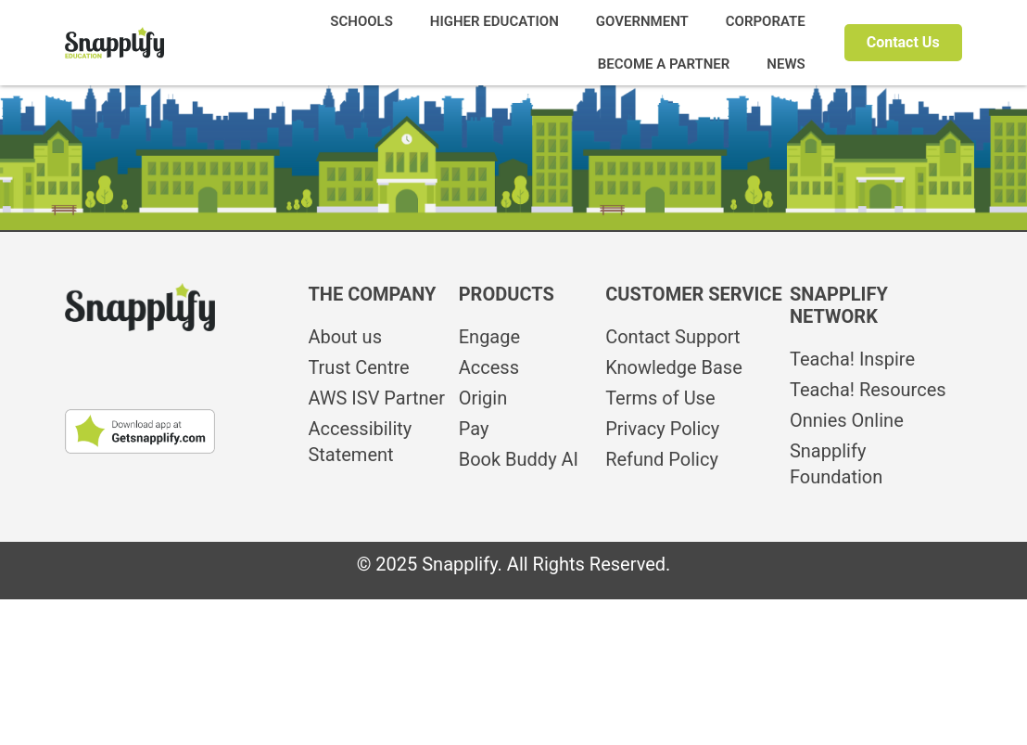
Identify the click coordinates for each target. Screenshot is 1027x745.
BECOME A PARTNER (664, 64)
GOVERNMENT (642, 21)
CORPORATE (765, 21)
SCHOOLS (361, 21)
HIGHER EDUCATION (494, 21)
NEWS (786, 64)
